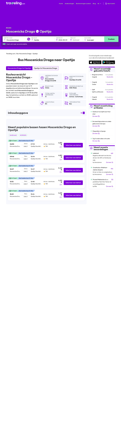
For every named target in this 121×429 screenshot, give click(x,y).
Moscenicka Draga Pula (14, 330)
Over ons (37, 372)
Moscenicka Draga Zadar (41, 333)
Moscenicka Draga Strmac (42, 353)
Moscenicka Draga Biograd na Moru (72, 324)
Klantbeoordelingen (95, 372)
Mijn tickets (110, 3)
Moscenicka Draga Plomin (42, 356)
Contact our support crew (18, 378)
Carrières (92, 370)
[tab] (46, 145)
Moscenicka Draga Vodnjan (69, 349)
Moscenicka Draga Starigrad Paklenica (73, 340)
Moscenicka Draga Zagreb (42, 327)
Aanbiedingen (69, 3)
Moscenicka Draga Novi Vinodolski (17, 353)
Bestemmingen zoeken (83, 3)
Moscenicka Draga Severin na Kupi (17, 349)
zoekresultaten (32, 216)
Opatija (72, 80)
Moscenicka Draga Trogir (41, 346)
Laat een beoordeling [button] (75, 299)
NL (99, 3)
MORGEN (23, 135)
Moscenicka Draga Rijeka (41, 324)
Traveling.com (23, 392)
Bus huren (92, 376)
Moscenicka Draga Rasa (68, 346)
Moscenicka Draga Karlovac (69, 337)
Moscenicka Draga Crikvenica (43, 340)
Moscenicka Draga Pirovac (69, 356)
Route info (110, 77)
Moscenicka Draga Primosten (70, 330)
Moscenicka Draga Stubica (15, 333)
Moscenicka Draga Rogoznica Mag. (18, 340)
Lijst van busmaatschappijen (97, 374)
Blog (94, 3)
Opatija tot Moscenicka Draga (45, 68)
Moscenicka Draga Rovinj (14, 337)
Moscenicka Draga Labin (68, 327)
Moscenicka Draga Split (14, 324)
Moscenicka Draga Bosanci (42, 330)
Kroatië (53, 81)
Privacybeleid (65, 372)
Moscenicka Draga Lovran (15, 343)
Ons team (37, 374)
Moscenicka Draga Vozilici (15, 356)
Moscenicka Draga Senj (68, 333)
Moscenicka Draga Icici (41, 343)
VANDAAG (13, 135)
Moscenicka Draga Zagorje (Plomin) (45, 337)
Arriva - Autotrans (14, 229)
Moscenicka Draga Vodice (42, 349)
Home (61, 3)
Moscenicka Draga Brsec (14, 327)
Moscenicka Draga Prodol (15, 346)
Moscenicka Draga (49, 80)
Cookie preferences (67, 374)
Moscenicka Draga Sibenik (69, 343)
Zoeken (111, 39)
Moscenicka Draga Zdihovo (69, 353)
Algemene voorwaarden (68, 370)
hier (21, 259)
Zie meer (96, 116)
